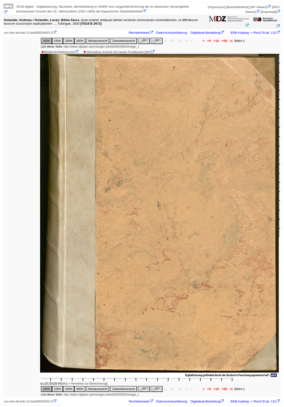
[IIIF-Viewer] (258, 7)
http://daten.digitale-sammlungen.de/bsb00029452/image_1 (101, 46)
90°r (157, 41)
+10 (216, 41)
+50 (224, 41)
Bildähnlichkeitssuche (57, 52)
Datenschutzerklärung (171, 32)
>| (231, 41)
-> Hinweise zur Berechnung (86, 383)
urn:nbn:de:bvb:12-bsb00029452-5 (28, 32)
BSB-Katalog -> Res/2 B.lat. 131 (253, 32)
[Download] (268, 12)
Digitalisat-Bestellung (205, 32)
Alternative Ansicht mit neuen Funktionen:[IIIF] (117, 52)
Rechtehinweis (139, 32)
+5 (209, 41)
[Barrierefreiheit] (237, 7)
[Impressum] (216, 7)
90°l (144, 41)
